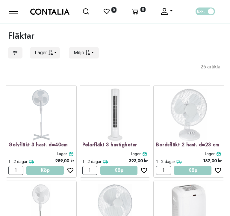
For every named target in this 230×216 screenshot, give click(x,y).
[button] (45, 52)
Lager (62, 154)
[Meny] (13, 11)
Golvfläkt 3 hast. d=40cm (37, 145)
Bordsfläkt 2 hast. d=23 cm (187, 145)
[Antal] (15, 170)
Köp (45, 170)
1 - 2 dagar (18, 161)
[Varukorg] (138, 11)
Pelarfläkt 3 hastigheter (109, 145)
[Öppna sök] (86, 11)
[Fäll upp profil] (166, 11)
